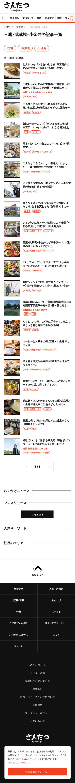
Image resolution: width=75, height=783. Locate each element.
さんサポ (56, 600)
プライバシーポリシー (37, 713)
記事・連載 (18, 600)
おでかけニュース (18, 634)
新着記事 (18, 588)
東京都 (19, 27)
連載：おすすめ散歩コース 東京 (37, 92)
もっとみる (37, 514)
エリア (56, 634)
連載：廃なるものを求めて (35, 310)
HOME (7, 27)
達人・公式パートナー (56, 623)
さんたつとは (37, 665)
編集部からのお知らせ (37, 681)
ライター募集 (37, 673)
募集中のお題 (56, 588)
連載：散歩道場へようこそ (35, 448)
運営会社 (38, 689)
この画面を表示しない (37, 772)
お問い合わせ (37, 721)
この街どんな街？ (18, 623)
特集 (18, 611)
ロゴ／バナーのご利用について (37, 697)
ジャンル (18, 646)
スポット (56, 611)
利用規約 (38, 705)
